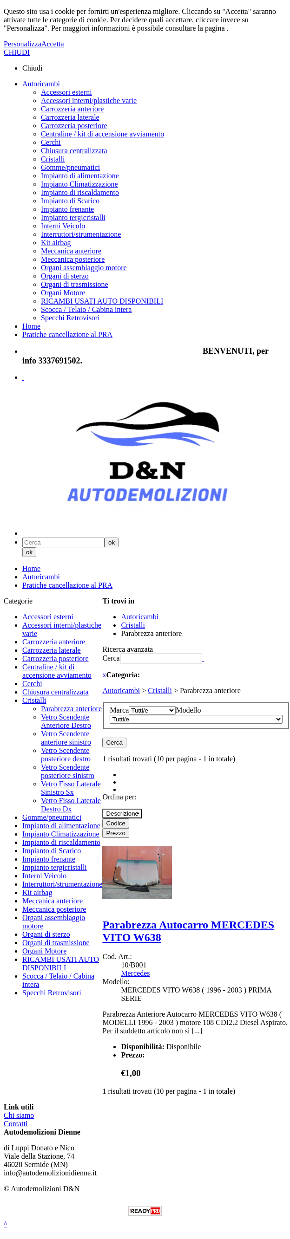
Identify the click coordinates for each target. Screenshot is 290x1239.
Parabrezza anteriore (71, 709)
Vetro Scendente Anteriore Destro (66, 721)
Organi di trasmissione (74, 284)
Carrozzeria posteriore (74, 126)
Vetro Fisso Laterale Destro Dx (71, 805)
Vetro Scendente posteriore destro (66, 754)
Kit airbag (56, 243)
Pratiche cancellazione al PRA (67, 334)
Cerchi (51, 142)
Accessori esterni (66, 92)
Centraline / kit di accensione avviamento (102, 134)
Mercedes (135, 973)
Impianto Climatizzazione (79, 184)
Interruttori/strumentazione (81, 234)
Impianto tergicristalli (73, 217)
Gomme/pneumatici (70, 167)
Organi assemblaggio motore (84, 268)
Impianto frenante (67, 209)
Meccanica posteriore (73, 259)
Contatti (16, 1124)
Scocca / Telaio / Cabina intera (86, 309)
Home (31, 326)
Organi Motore (63, 293)
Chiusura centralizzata (74, 151)
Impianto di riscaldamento (80, 192)
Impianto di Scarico (70, 201)
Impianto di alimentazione (80, 176)
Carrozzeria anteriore (72, 109)
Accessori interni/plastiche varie (89, 100)
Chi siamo (19, 1115)
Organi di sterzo (65, 276)
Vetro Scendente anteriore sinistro (66, 738)
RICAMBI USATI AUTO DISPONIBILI (102, 301)
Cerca (110, 658)
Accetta (52, 44)
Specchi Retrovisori (70, 318)
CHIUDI (17, 52)
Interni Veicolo (63, 226)
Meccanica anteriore (71, 251)
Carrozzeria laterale (70, 117)
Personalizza (22, 44)
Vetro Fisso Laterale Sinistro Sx (71, 788)
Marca (119, 710)
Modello (188, 710)
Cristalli (53, 159)
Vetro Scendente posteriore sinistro (67, 771)
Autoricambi (41, 84)
